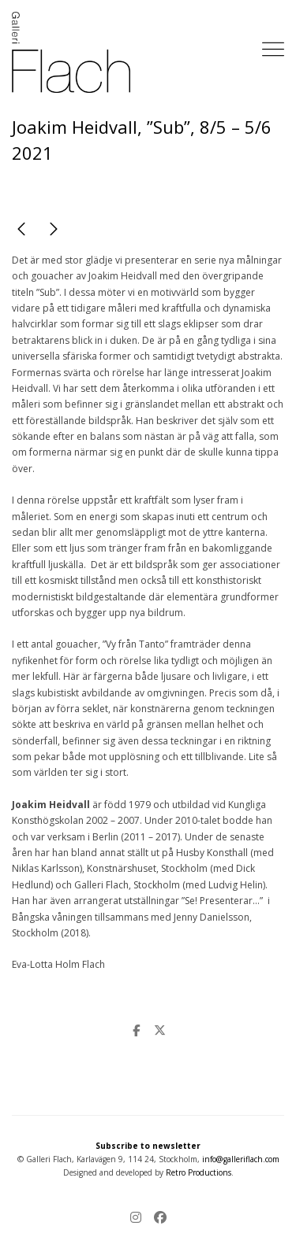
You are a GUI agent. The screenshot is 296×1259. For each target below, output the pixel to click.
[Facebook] (157, 1218)
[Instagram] (139, 1218)
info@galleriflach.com (240, 1159)
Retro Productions (198, 1172)
